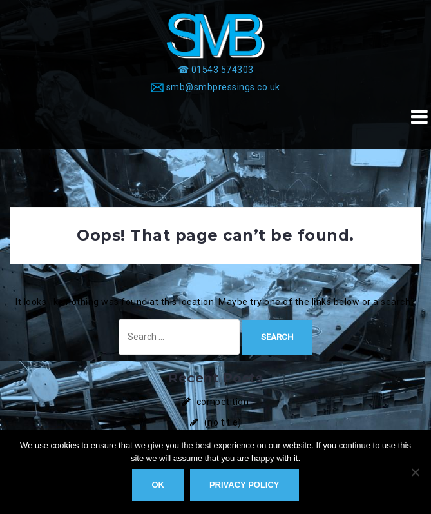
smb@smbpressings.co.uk (223, 87)
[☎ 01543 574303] (216, 69)
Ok (157, 484)
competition (222, 402)
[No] (414, 472)
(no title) (223, 422)
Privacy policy (244, 484)
